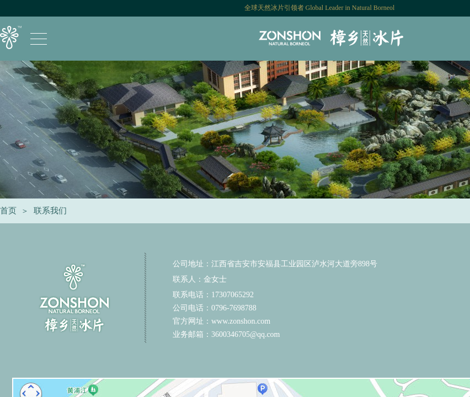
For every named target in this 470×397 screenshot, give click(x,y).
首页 (8, 210)
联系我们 (50, 210)
